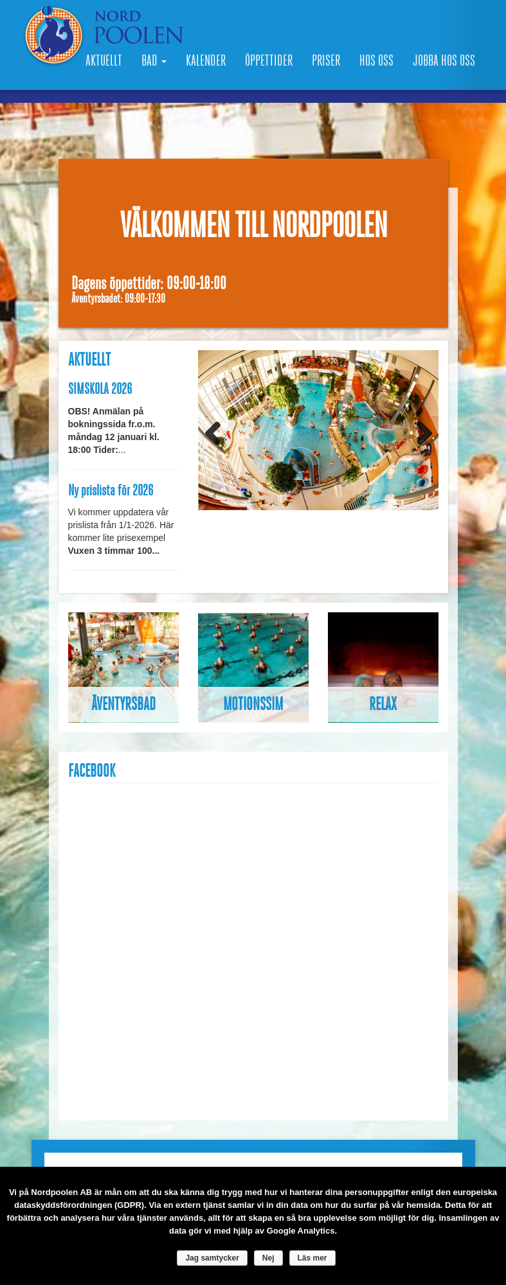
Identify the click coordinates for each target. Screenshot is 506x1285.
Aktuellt (104, 60)
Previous (217, 433)
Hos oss (376, 60)
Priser (326, 60)
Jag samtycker (212, 1258)
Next (419, 433)
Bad (154, 60)
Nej (268, 1258)
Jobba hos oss (444, 60)
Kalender (206, 60)
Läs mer (312, 1258)
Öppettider (269, 60)
